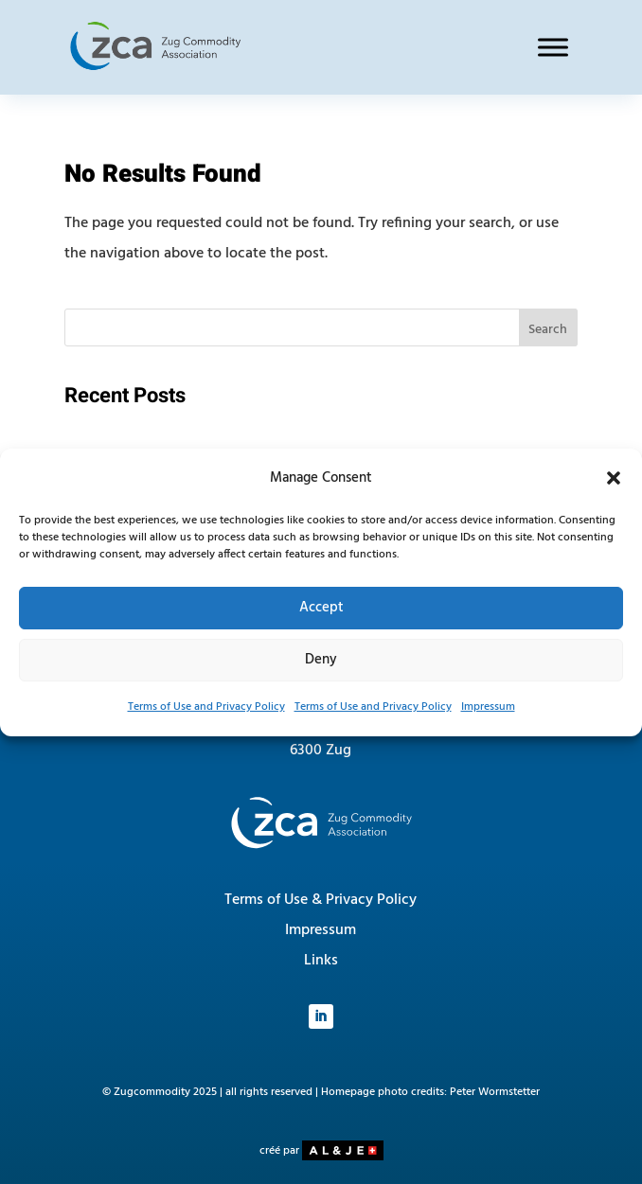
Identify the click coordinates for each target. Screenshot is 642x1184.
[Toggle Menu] (553, 47)
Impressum (488, 707)
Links (321, 960)
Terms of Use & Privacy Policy (320, 900)
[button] (613, 477)
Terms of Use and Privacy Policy (206, 707)
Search (547, 330)
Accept (321, 607)
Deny (321, 659)
